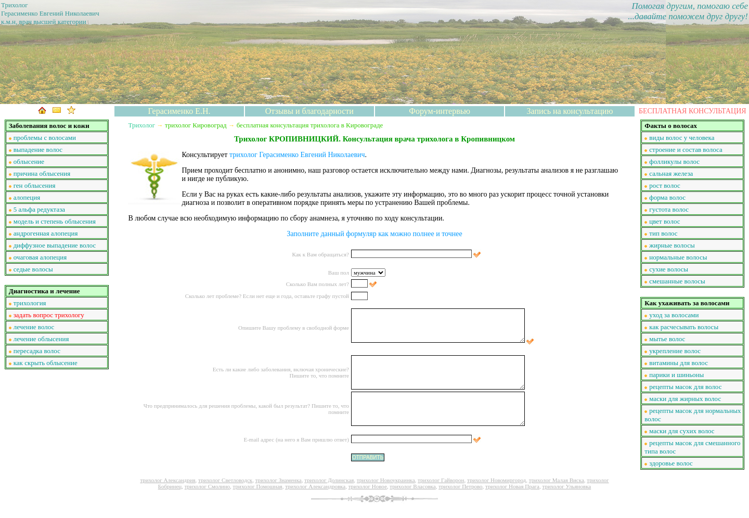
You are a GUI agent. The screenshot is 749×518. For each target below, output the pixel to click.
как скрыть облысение (46, 363)
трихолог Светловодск (225, 480)
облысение (29, 161)
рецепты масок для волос (685, 387)
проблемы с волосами (45, 137)
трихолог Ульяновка (566, 486)
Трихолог (141, 125)
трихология (30, 303)
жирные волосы (671, 245)
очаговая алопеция (40, 257)
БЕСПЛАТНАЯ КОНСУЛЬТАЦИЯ (692, 111)
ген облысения (35, 185)
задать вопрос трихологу (49, 315)
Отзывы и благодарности (309, 111)
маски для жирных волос (685, 399)
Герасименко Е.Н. (179, 111)
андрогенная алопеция (46, 233)
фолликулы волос (674, 161)
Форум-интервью (439, 111)
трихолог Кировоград (196, 125)
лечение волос (34, 327)
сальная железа (671, 173)
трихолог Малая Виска (556, 480)
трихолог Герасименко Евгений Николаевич (297, 155)
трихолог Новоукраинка (386, 480)
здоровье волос (671, 463)
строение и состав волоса (685, 149)
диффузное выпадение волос (55, 245)
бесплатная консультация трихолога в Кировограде (310, 125)
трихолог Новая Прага (512, 486)
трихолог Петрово (460, 486)
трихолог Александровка (315, 486)
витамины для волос (678, 363)
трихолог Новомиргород (496, 480)
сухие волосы (668, 269)
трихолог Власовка (412, 486)
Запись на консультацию (570, 111)
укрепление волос (675, 351)
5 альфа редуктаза (39, 209)
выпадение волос (38, 149)
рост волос (664, 185)
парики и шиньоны (676, 375)
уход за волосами (674, 315)
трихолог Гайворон (441, 480)
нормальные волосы (678, 257)
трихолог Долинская (329, 480)
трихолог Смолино (207, 486)
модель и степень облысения (55, 221)
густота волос (669, 209)
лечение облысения (41, 339)
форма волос (667, 197)
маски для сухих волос (681, 431)
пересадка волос (37, 351)
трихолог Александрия (167, 480)
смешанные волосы (677, 281)
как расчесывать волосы (683, 327)
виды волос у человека (681, 137)
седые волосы (33, 269)
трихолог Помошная (257, 486)
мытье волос (667, 339)
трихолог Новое (367, 486)
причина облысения (42, 173)
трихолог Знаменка (278, 480)
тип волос (663, 233)
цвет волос (664, 221)
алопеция (27, 197)
